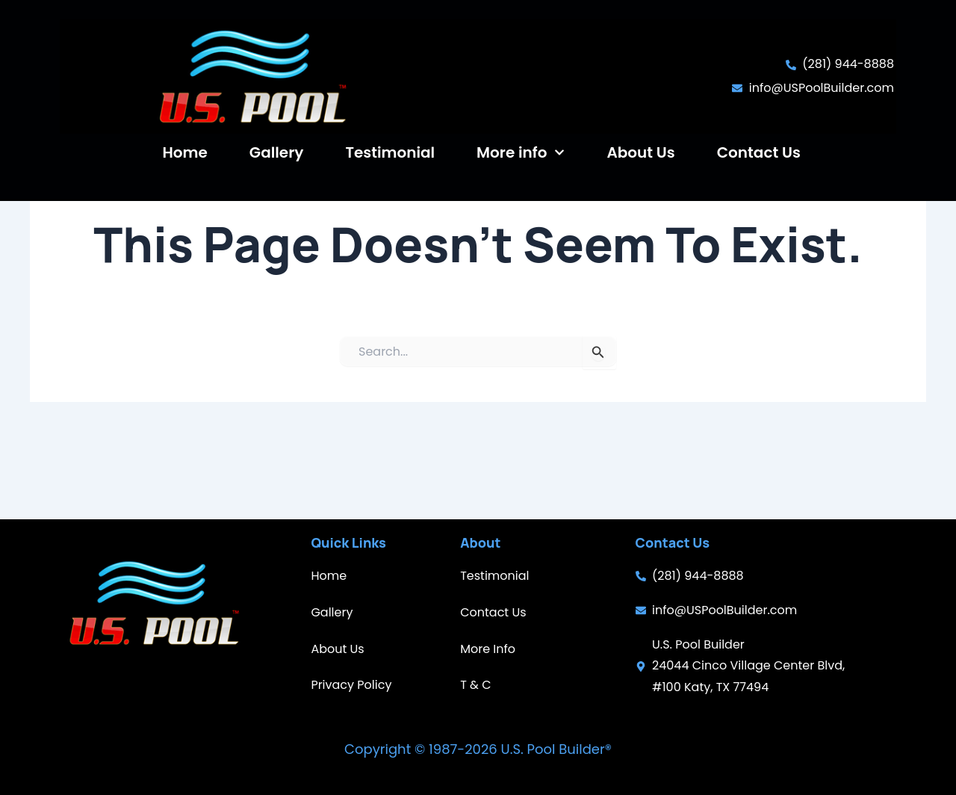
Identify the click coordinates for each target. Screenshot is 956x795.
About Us (640, 152)
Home (184, 152)
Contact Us (759, 152)
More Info (487, 649)
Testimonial (390, 152)
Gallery (276, 152)
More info (521, 152)
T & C (475, 684)
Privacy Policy (351, 684)
